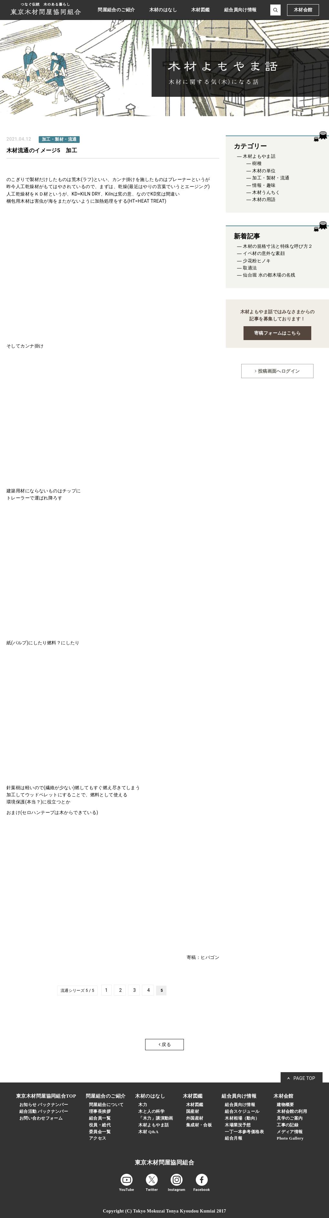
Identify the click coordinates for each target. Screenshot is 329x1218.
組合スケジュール (242, 1111)
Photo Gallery (290, 1138)
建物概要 (285, 1104)
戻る (165, 1044)
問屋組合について (106, 1104)
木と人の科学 (151, 1111)
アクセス (97, 1138)
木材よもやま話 (259, 156)
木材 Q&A (148, 1131)
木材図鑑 (195, 1104)
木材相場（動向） (242, 1118)
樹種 (257, 163)
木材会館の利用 (292, 1111)
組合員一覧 (100, 1118)
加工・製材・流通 (270, 178)
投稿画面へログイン (277, 371)
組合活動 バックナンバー (43, 1111)
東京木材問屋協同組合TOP (46, 1096)
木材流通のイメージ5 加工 (41, 150)
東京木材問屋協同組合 (164, 1162)
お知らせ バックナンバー (43, 1104)
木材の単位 (263, 170)
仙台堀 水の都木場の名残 (269, 275)
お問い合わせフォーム (41, 1118)
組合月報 (233, 1138)
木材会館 (303, 9)
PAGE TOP (304, 1078)
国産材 (192, 1111)
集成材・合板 (199, 1124)
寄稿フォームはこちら (277, 333)
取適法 (250, 268)
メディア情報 (290, 1131)
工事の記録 (287, 1124)
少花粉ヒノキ (257, 260)
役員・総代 (100, 1124)
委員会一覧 (100, 1131)
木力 (142, 1104)
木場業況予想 (238, 1124)
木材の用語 (263, 199)
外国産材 (195, 1118)
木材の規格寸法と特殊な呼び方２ (278, 246)
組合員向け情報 (240, 1104)
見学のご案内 (290, 1118)
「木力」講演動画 (155, 1118)
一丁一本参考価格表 (244, 1131)
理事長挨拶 (100, 1111)
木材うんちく (266, 192)
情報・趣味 (263, 185)
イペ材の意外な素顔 (264, 253)
